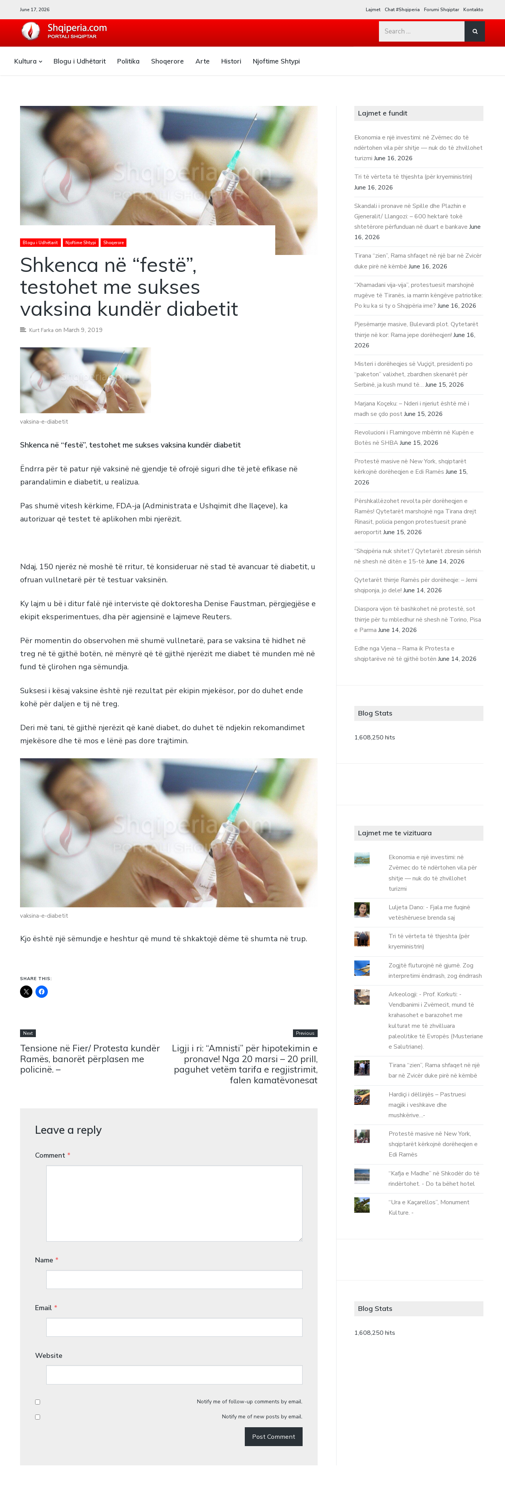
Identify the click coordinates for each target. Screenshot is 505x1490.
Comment (53, 1157)
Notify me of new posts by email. (262, 1361)
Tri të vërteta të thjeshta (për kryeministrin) (413, 177)
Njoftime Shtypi (276, 61)
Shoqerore (167, 61)
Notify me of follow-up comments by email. (250, 1346)
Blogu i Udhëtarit (80, 61)
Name (47, 1246)
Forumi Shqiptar (441, 10)
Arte (202, 61)
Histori (231, 61)
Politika (128, 61)
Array (477, 1464)
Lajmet (373, 10)
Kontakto (473, 10)
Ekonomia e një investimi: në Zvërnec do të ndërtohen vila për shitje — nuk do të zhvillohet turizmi (418, 148)
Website (48, 1314)
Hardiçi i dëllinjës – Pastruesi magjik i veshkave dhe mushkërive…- (427, 1105)
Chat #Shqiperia (402, 10)
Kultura (25, 61)
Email (46, 1280)
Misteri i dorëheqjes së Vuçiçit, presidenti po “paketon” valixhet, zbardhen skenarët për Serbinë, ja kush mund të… (413, 374)
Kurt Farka (43, 330)
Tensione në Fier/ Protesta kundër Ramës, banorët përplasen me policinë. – (91, 1059)
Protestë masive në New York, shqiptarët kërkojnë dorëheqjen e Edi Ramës (433, 1144)
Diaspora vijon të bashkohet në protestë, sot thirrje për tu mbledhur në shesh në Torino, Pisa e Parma (417, 619)
